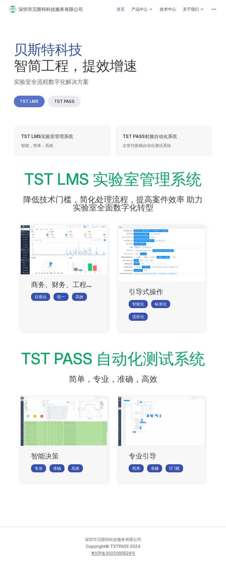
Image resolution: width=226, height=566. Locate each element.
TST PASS (64, 101)
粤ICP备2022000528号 (113, 553)
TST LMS (29, 101)
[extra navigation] (214, 9)
